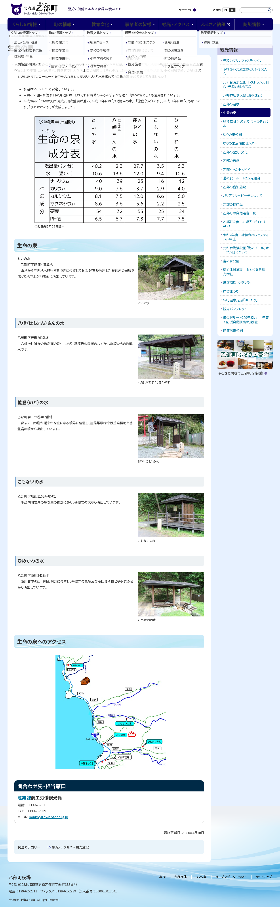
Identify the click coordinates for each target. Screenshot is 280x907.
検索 (269, 10)
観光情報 (67, 36)
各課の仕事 (25, 36)
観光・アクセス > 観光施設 (70, 847)
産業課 (40, 36)
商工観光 (53, 36)
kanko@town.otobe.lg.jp (48, 816)
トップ (12, 36)
